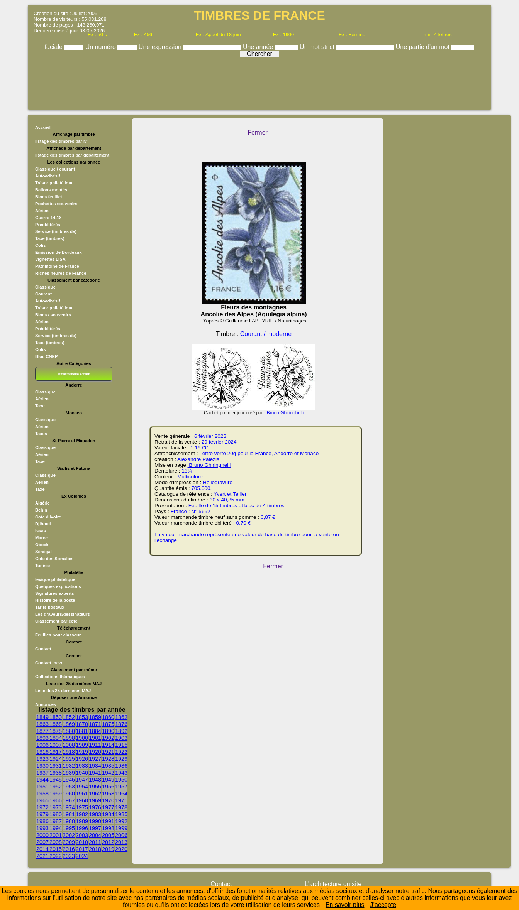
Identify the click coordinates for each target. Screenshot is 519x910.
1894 (55, 738)
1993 (42, 828)
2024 (82, 856)
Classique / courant (55, 169)
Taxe (40, 406)
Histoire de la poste (55, 600)
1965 (42, 800)
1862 (121, 717)
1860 (108, 717)
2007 (42, 842)
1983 (95, 814)
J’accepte (383, 905)
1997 (95, 828)
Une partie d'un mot (423, 47)
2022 (55, 856)
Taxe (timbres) (49, 238)
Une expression (161, 47)
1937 (42, 773)
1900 (82, 738)
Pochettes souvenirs (56, 203)
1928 (108, 759)
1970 (108, 800)
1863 (42, 724)
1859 (95, 717)
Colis (40, 245)
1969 (95, 800)
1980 (55, 814)
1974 (69, 807)
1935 (108, 766)
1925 (69, 759)
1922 (121, 752)
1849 (42, 717)
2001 (55, 835)
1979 (42, 814)
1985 (121, 814)
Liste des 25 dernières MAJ (63, 690)
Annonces (45, 704)
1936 (121, 766)
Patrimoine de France (57, 266)
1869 (69, 724)
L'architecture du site (333, 884)
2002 (69, 835)
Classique (45, 287)
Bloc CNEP (46, 356)
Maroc (41, 537)
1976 (95, 807)
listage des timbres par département (72, 155)
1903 (121, 738)
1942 (108, 773)
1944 (42, 780)
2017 (82, 849)
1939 (69, 773)
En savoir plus (345, 905)
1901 (95, 738)
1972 (42, 807)
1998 (108, 828)
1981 (69, 814)
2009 (69, 842)
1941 (95, 773)
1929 (121, 759)
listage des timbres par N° (61, 141)
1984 (108, 814)
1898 (69, 738)
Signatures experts (54, 593)
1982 (82, 814)
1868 (55, 724)
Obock (42, 544)
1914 (108, 745)
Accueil (43, 127)
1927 (95, 759)
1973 (55, 807)
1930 (42, 766)
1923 (42, 759)
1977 (108, 807)
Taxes (41, 433)
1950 (121, 780)
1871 (95, 724)
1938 (55, 773)
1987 (55, 821)
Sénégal (43, 551)
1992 (121, 821)
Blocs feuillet (48, 196)
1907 (55, 745)
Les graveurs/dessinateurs (62, 614)
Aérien (42, 210)
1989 (82, 821)
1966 (55, 800)
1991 (108, 821)
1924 (55, 759)
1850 (55, 717)
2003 (82, 835)
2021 (42, 856)
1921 (108, 752)
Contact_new (48, 662)
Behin (41, 510)
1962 (95, 793)
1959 (55, 793)
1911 (95, 745)
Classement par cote (56, 621)
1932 (69, 766)
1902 (108, 738)
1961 (82, 793)
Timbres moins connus (73, 374)
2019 (108, 849)
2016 (69, 849)
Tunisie (42, 565)
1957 (121, 786)
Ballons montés (51, 189)
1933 (82, 766)
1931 (55, 766)
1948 (95, 780)
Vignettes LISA (50, 259)
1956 (108, 786)
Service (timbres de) (55, 231)
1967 (69, 800)
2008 (55, 842)
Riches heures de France (60, 273)
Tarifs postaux (49, 607)
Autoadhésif (47, 176)
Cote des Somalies (54, 558)
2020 (121, 849)
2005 (108, 835)
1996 (82, 828)
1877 (42, 731)
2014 (42, 849)
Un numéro (101, 47)
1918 (69, 752)
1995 (69, 828)
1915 (121, 745)
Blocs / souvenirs (53, 314)
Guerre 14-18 (48, 217)
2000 (42, 835)
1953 (69, 786)
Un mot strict (318, 47)
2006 (121, 835)
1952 (55, 786)
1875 (108, 724)
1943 (121, 773)
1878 (55, 731)
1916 (42, 752)
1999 (121, 828)
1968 (82, 800)
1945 (55, 780)
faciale (54, 47)
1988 (69, 821)
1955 (95, 786)
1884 (95, 731)
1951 (42, 786)
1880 (69, 731)
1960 (69, 793)
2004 (95, 835)
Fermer (258, 132)
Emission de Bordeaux (58, 252)
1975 (82, 807)
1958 (42, 793)
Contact (43, 649)
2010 (82, 842)
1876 (121, 724)
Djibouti (43, 524)
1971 (121, 800)
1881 (82, 731)
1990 (95, 821)
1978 (121, 807)
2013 (121, 842)
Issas (40, 530)
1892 (121, 731)
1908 (69, 745)
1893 (42, 738)
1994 (55, 828)
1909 (82, 745)
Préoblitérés (47, 224)
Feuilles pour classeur (58, 635)
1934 (95, 766)
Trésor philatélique (54, 183)
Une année (259, 47)
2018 (95, 849)
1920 (95, 752)
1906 (42, 745)
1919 (82, 752)
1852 (69, 717)
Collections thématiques (60, 676)
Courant (43, 294)
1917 (55, 752)
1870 (82, 724)
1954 (82, 786)
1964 (121, 793)
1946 (69, 780)
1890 (108, 731)
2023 (69, 856)
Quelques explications (58, 586)
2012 (108, 842)
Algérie (42, 503)
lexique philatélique (55, 579)
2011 (95, 842)
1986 (42, 821)
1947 (82, 780)
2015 (55, 849)
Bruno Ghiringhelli (284, 412)
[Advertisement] (259, 81)
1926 (82, 759)
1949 (108, 780)
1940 (82, 773)
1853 (82, 717)
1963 (108, 793)
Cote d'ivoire (48, 517)
